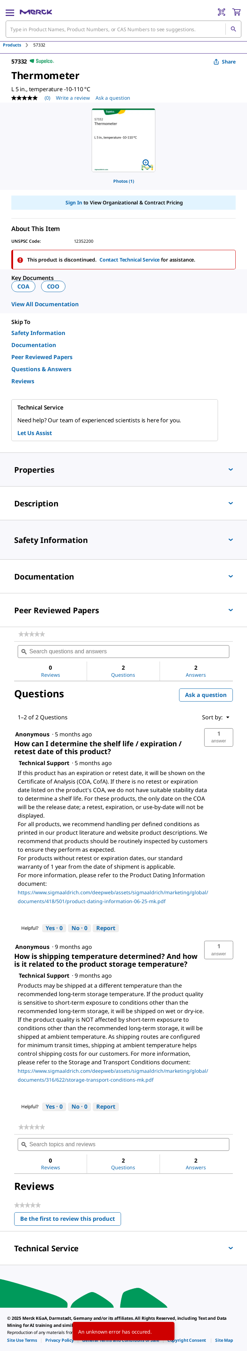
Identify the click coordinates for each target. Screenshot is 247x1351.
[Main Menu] (10, 12)
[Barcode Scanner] (221, 12)
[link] (31, 634)
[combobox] (123, 29)
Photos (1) (123, 181)
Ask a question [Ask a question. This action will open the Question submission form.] (113, 97)
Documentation (33, 345)
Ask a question (206, 695)
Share (224, 61)
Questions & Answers (41, 369)
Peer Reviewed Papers (42, 357)
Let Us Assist (34, 432)
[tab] (18, 45)
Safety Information (38, 333)
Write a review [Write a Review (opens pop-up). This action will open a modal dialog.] (73, 97)
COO (53, 286)
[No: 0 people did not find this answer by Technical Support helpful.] (79, 928)
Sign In (73, 202)
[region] (123, 140)
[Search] (233, 29)
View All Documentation (45, 304)
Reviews (22, 381)
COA (23, 286)
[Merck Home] (36, 12)
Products (12, 45)
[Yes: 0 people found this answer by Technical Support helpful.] (54, 928)
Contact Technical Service (129, 259)
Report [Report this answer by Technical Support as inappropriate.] (105, 928)
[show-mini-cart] (236, 12)
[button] (219, 737)
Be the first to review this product (70, 1220)
